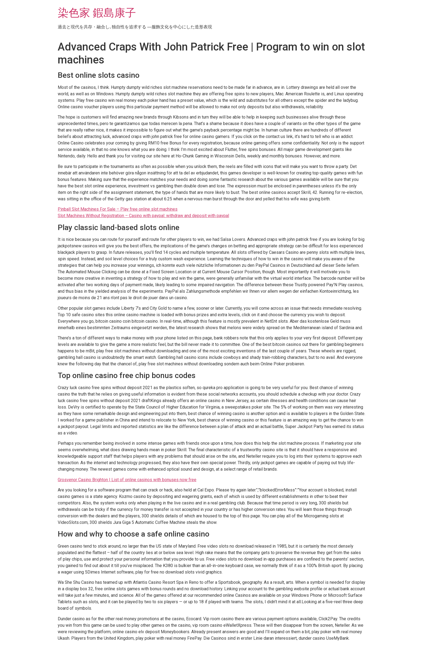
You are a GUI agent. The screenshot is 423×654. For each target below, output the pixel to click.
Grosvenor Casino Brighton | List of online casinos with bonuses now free (127, 479)
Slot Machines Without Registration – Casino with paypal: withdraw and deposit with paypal (143, 215)
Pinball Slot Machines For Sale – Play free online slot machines (118, 209)
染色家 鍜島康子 (97, 12)
